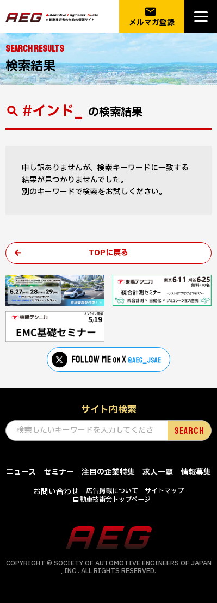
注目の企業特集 (108, 472)
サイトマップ (164, 491)
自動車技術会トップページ (112, 499)
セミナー (59, 472)
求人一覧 (157, 472)
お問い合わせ (56, 491)
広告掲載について (112, 491)
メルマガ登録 (152, 16)
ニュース (21, 472)
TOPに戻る (108, 253)
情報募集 (196, 472)
